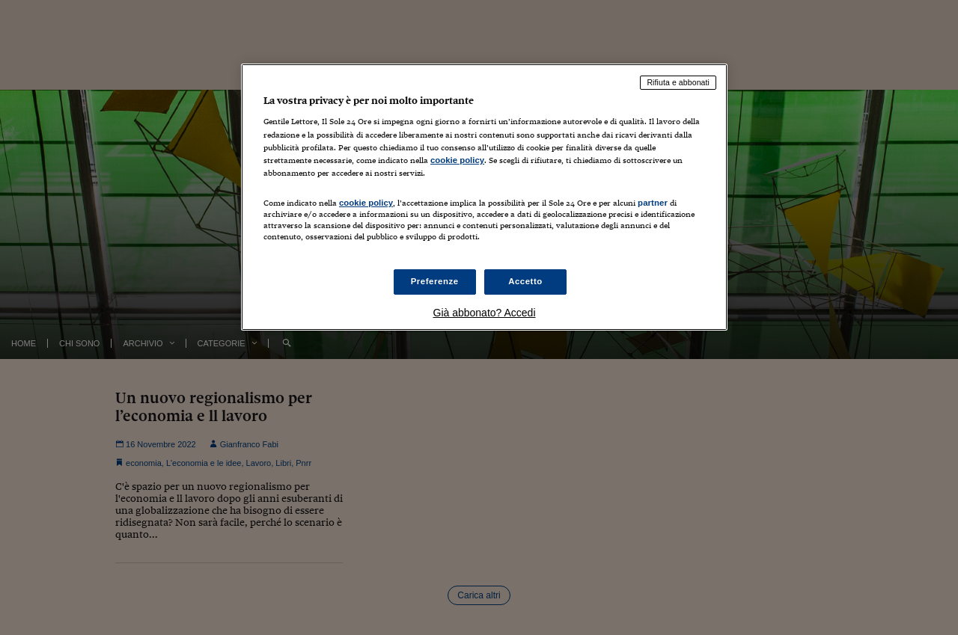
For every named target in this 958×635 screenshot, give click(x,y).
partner (653, 202)
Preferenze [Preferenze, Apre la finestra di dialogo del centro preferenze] (435, 281)
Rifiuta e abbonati (678, 82)
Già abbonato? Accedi (484, 313)
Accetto (525, 281)
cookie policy (457, 160)
